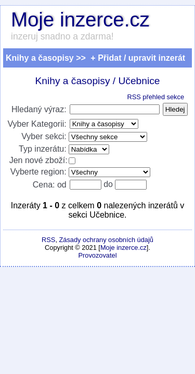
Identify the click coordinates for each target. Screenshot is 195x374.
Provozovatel (98, 255)
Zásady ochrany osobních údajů (106, 240)
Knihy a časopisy (72, 80)
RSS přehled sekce (155, 97)
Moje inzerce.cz (80, 19)
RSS (48, 240)
